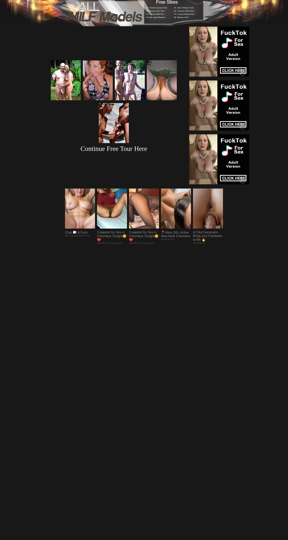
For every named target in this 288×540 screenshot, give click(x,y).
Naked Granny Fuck (158, 7)
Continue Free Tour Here (113, 148)
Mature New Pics (157, 11)
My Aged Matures (157, 17)
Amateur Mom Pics (186, 11)
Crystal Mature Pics (186, 14)
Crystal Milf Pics (156, 14)
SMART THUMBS (151, 436)
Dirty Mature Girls (185, 7)
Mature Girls (183, 17)
